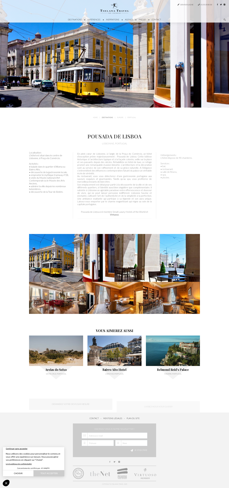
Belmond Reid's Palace (173, 369)
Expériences (94, 19)
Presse (142, 19)
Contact (156, 19)
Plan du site (133, 418)
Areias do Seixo (56, 369)
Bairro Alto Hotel (114, 369)
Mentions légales (112, 418)
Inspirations (112, 19)
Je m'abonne (138, 450)
